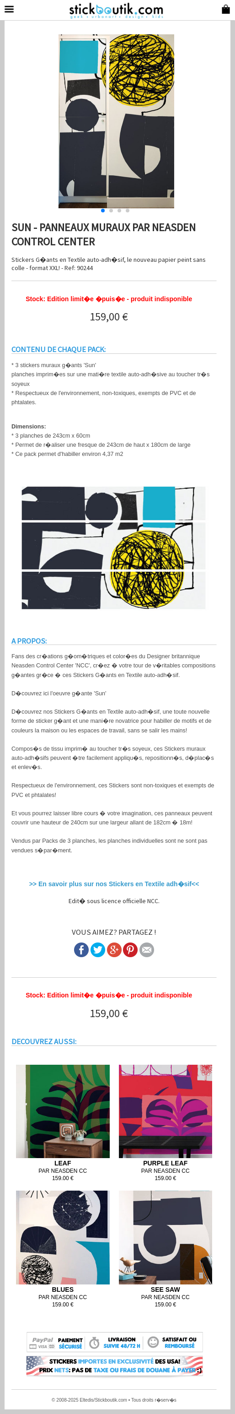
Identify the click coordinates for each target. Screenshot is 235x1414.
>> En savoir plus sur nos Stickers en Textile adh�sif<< (114, 884)
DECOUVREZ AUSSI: (43, 1041)
